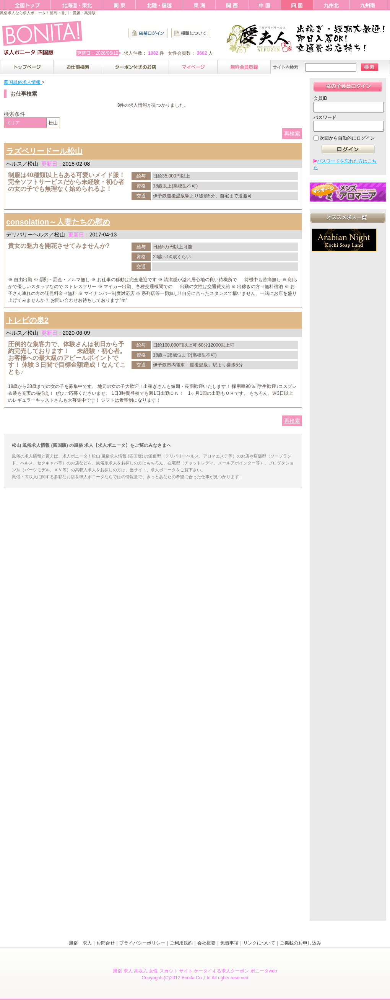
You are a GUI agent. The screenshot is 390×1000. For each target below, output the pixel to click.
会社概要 (206, 943)
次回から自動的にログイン (347, 138)
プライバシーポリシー (142, 943)
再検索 (292, 133)
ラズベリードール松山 (44, 151)
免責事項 (229, 943)
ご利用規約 (181, 943)
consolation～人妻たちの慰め (58, 222)
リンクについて (259, 943)
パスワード (325, 117)
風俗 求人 (80, 943)
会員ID (320, 98)
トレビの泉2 (27, 320)
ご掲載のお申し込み (300, 943)
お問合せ (105, 943)
